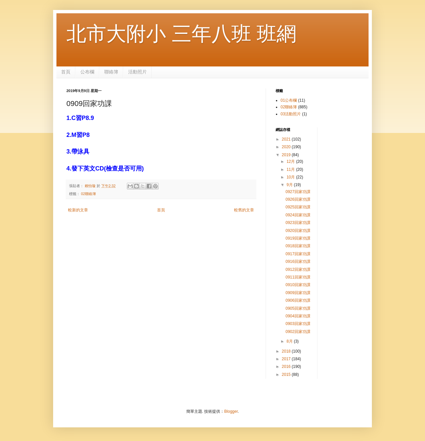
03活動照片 (291, 114)
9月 (290, 184)
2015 (287, 374)
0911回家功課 (298, 277)
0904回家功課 (298, 316)
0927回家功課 (298, 191)
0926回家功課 (298, 199)
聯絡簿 (111, 71)
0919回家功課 (298, 238)
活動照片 (137, 71)
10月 (291, 177)
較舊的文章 (244, 210)
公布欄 (87, 71)
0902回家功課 (298, 331)
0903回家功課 (298, 323)
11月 (291, 169)
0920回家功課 (298, 230)
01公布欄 (289, 100)
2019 (287, 155)
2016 (287, 366)
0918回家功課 (298, 246)
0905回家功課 (298, 308)
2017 (287, 359)
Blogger (231, 411)
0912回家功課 (298, 269)
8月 (290, 341)
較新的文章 (78, 210)
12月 (291, 161)
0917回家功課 (298, 254)
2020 (287, 147)
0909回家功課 (298, 292)
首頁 (65, 71)
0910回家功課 (298, 284)
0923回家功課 (298, 222)
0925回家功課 (298, 207)
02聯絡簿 (88, 194)
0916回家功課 (298, 261)
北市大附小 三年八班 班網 (181, 34)
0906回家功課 (298, 300)
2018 (287, 351)
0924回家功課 (298, 215)
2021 (287, 139)
